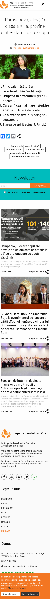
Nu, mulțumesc (30, 594)
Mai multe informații (17, 588)
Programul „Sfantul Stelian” (25, 145)
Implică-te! (7, 508)
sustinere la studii (35, 149)
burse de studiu (14, 149)
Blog (4, 512)
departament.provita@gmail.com (19, 566)
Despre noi (6, 499)
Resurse (5, 517)
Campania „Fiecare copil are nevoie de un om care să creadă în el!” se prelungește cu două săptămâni (24, 251)
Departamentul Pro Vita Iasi (25, 156)
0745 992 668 (8, 561)
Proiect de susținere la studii (26, 48)
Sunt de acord (10, 594)
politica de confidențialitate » (33, 192)
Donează (5, 531)
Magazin (5, 521)
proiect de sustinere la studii (25, 152)
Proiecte (6, 503)
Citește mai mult (36, 271)
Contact (6, 526)
